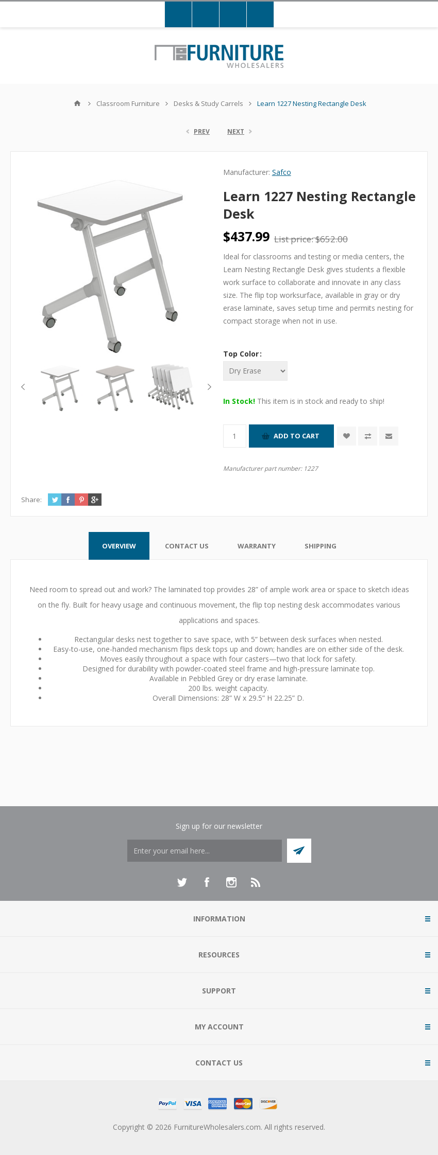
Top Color (242, 354)
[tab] (119, 546)
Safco (281, 172)
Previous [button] (25, 387)
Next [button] (207, 387)
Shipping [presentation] (320, 545)
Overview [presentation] (119, 545)
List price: (293, 239)
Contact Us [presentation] (187, 545)
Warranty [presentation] (257, 545)
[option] (61, 387)
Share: (31, 499)
